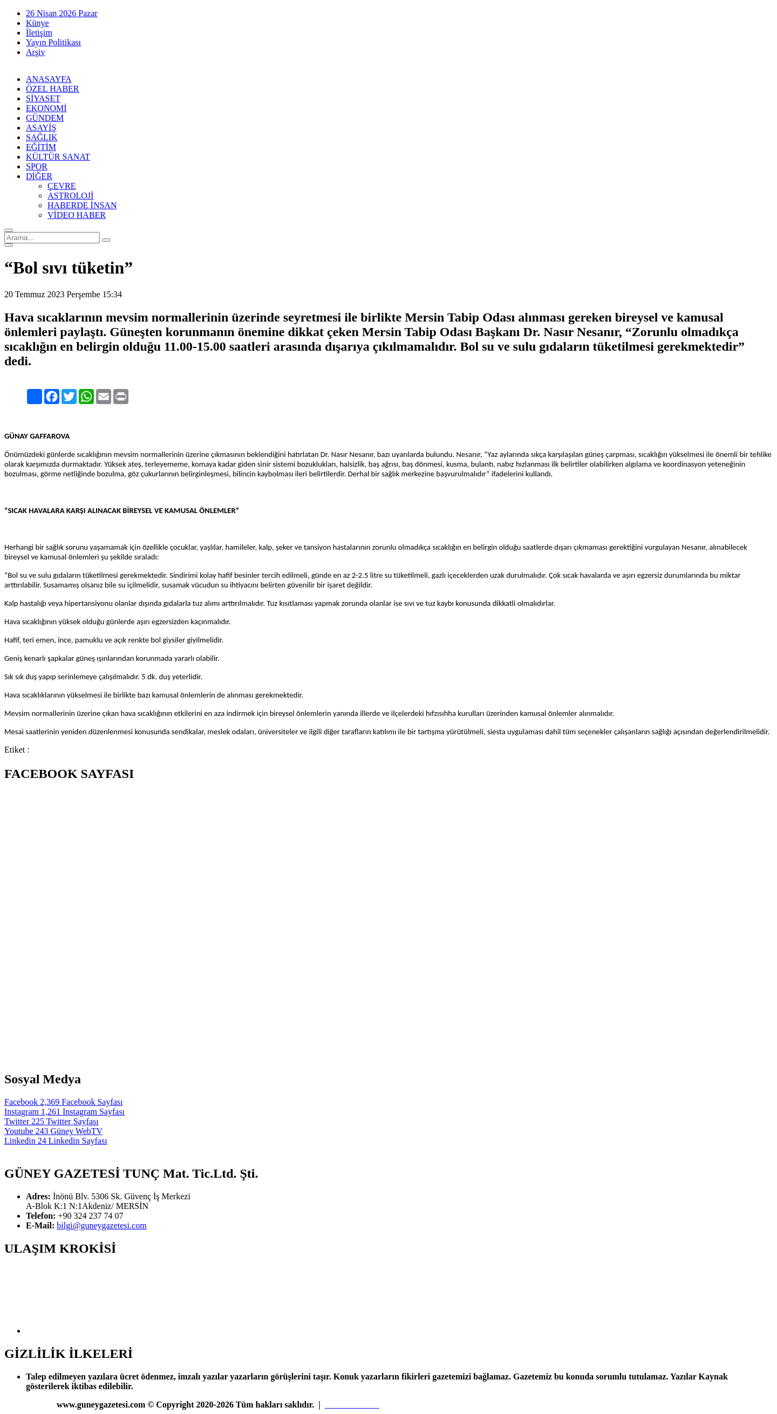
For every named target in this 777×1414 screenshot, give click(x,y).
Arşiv (35, 52)
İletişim (39, 32)
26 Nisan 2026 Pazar (62, 13)
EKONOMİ (46, 108)
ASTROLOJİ (70, 195)
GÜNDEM (45, 117)
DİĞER (39, 176)
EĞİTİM (41, 147)
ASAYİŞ (41, 127)
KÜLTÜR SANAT (58, 156)
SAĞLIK (42, 137)
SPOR (36, 166)
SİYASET (43, 98)
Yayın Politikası (53, 42)
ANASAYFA (48, 79)
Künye (37, 23)
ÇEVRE (61, 185)
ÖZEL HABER (52, 88)
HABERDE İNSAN (82, 205)
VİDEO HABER (76, 215)
